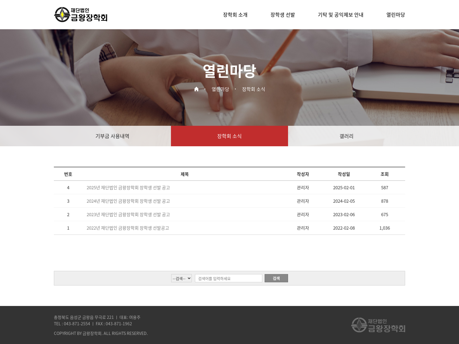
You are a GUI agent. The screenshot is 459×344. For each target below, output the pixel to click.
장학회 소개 (235, 14)
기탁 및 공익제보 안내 (341, 14)
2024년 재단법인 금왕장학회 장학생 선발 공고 (128, 201)
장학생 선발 (282, 14)
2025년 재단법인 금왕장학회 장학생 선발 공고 (128, 187)
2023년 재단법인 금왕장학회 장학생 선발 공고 (128, 214)
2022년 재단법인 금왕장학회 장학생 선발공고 (128, 228)
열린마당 (395, 14)
